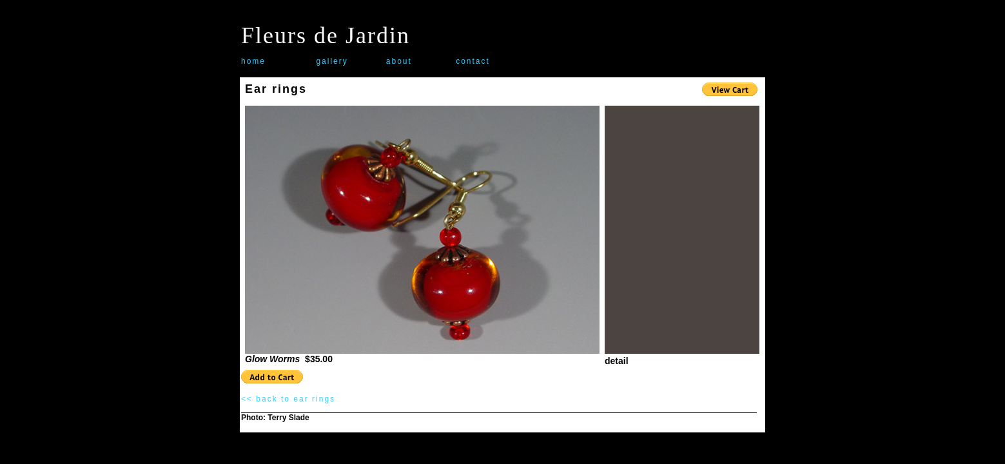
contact (473, 61)
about (399, 61)
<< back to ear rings (288, 398)
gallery (331, 61)
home (253, 61)
